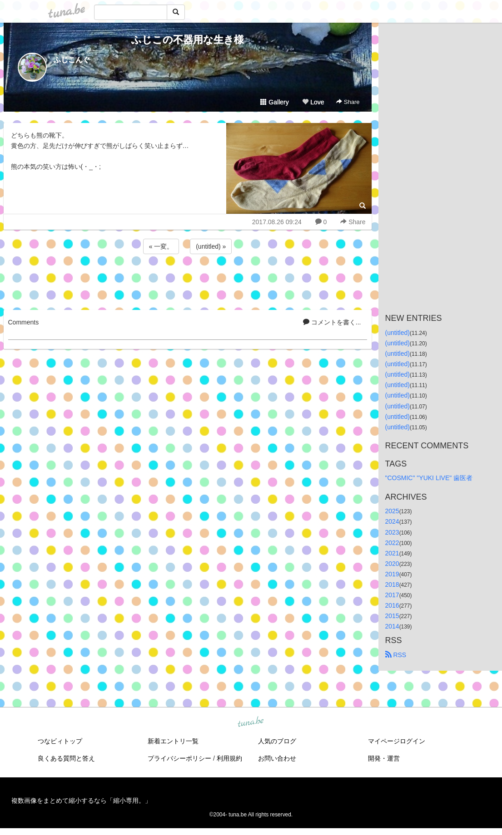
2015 (392, 615)
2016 (392, 605)
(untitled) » (211, 246)
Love (313, 102)
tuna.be (251, 722)
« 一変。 (161, 246)
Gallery (274, 102)
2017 (392, 595)
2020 (392, 563)
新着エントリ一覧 (173, 741)
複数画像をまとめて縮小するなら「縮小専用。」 (81, 800)
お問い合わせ (277, 758)
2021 (392, 553)
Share (347, 101)
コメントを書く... (332, 322)
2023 (392, 532)
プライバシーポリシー (179, 758)
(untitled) (397, 332)
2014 (392, 626)
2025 (392, 511)
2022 (392, 542)
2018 (392, 584)
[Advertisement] (188, 280)
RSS (396, 654)
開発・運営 (384, 758)
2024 (392, 521)
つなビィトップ (60, 741)
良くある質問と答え (66, 758)
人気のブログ (277, 741)
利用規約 (229, 758)
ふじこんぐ (72, 60)
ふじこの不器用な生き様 (187, 39)
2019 (392, 574)
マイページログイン (396, 741)
